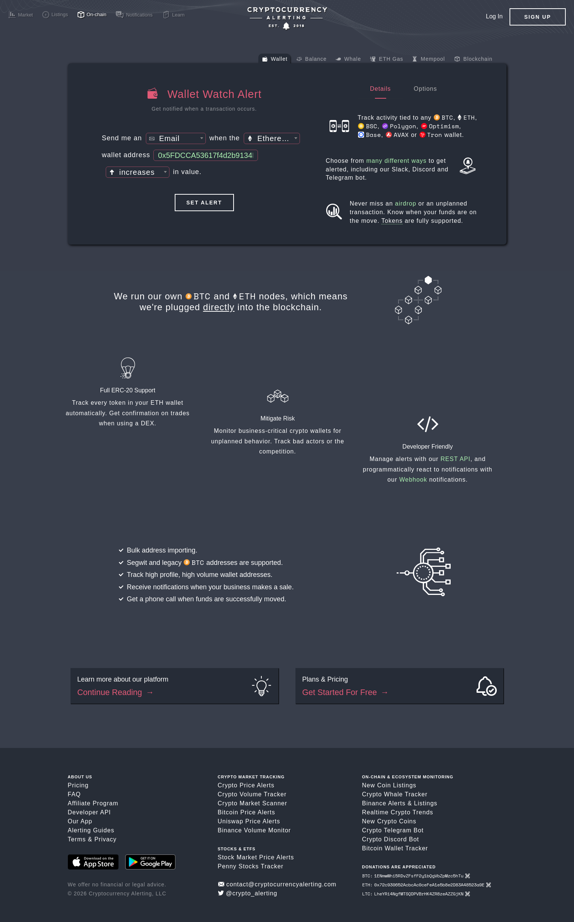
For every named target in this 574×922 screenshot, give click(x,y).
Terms (77, 839)
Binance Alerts (384, 803)
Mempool (428, 59)
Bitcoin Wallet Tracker (395, 848)
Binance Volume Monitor (254, 830)
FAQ (74, 794)
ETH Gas (386, 59)
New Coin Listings (389, 785)
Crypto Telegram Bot (393, 830)
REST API (456, 459)
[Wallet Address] (205, 155)
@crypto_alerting (247, 893)
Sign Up (537, 17)
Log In (494, 16)
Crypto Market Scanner (253, 803)
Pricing (78, 785)
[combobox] (176, 138)
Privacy (105, 839)
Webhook (413, 479)
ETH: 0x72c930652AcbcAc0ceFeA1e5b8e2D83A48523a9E (426, 884)
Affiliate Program (93, 803)
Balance (312, 59)
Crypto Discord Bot (390, 839)
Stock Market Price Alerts (256, 857)
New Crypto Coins (389, 821)
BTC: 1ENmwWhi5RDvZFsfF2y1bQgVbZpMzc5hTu (416, 875)
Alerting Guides (91, 830)
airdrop (406, 203)
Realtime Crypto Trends (397, 812)
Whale (348, 59)
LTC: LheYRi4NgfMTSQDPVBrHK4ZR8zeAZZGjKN (416, 893)
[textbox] (175, 138)
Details (380, 89)
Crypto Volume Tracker (252, 794)
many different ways (396, 161)
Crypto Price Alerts (246, 785)
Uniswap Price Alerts (249, 821)
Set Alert (204, 203)
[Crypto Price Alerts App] (287, 18)
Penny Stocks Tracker (251, 866)
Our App (80, 821)
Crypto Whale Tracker (395, 794)
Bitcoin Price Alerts (246, 812)
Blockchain (473, 59)
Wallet (275, 59)
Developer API (89, 812)
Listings (425, 803)
